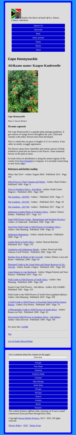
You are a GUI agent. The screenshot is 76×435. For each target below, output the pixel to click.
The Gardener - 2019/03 (18, 197)
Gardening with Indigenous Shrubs (23, 249)
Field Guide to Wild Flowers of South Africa (27, 279)
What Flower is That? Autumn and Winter (26, 182)
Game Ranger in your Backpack (22, 272)
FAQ (26, 425)
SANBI (24, 327)
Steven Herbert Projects (28, 418)
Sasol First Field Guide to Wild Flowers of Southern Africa (34, 227)
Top (9, 334)
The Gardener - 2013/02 (18, 202)
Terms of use (35, 425)
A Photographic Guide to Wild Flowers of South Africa (32, 309)
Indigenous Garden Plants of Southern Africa (28, 212)
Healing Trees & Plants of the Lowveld (25, 257)
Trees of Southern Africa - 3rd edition (24, 189)
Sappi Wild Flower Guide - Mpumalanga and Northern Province (36, 219)
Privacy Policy (15, 425)
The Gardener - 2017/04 (18, 207)
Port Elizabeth (26, 161)
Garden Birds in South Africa (21, 242)
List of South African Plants (20, 341)
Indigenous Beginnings (18, 234)
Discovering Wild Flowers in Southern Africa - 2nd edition (34, 317)
